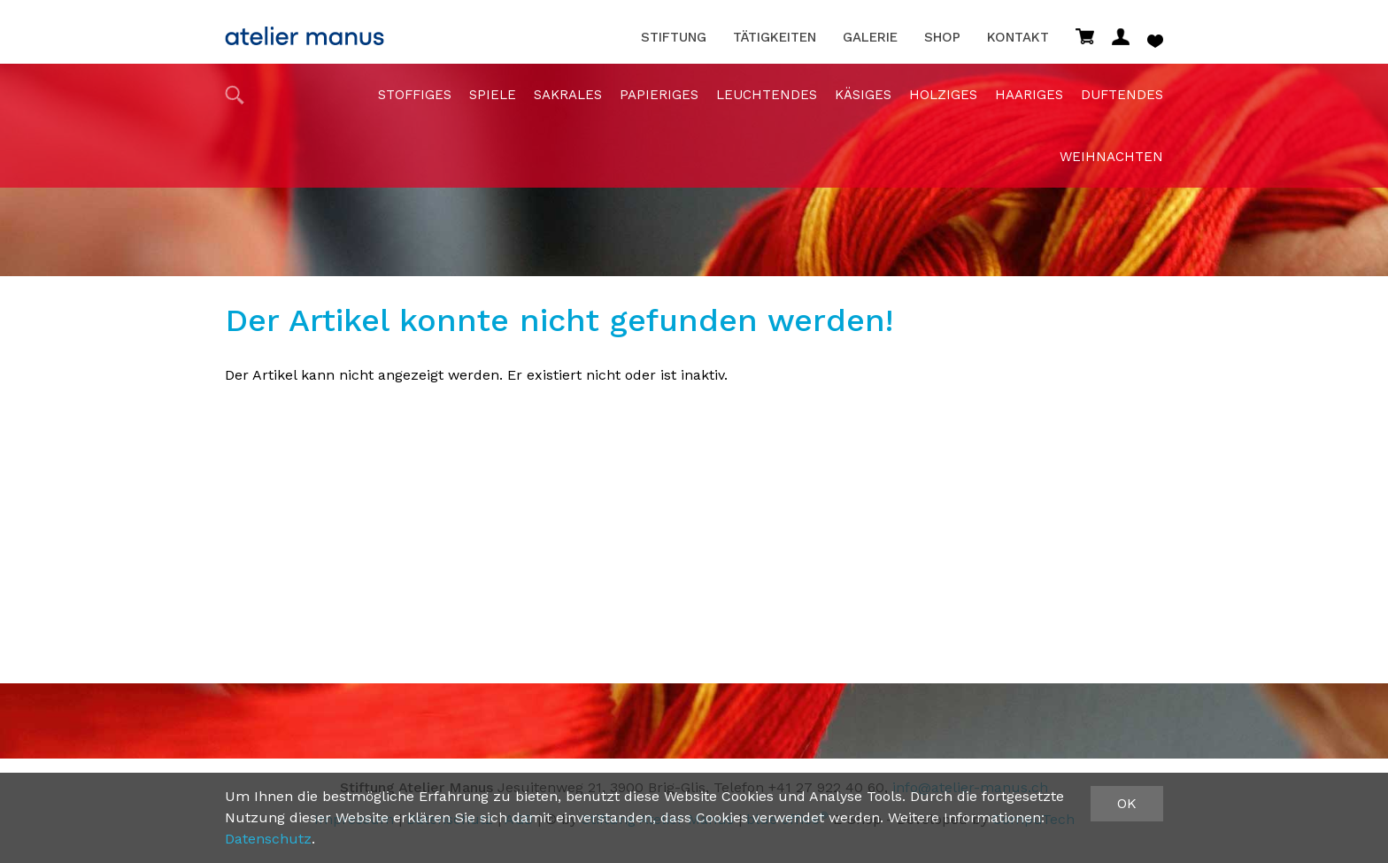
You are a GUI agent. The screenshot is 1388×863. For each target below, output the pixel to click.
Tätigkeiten (774, 37)
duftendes (1122, 95)
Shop (942, 37)
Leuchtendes (766, 95)
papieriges (659, 95)
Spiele (492, 95)
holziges (943, 95)
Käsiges (863, 95)
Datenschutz (268, 838)
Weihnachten (1111, 157)
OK (1127, 803)
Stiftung (673, 37)
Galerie (870, 37)
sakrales (568, 95)
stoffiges (414, 95)
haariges (1029, 95)
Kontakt (1018, 37)
